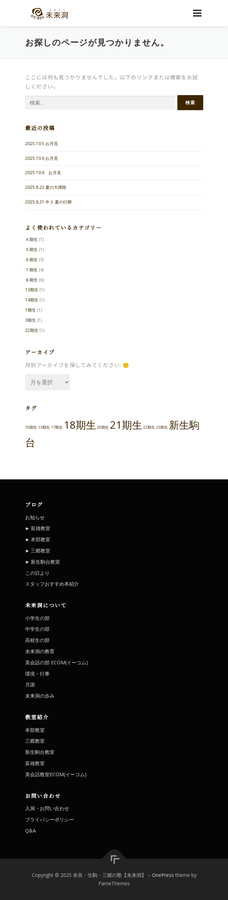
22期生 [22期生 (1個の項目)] (149, 427)
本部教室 (40, 539)
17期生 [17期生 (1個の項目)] (57, 427)
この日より (37, 573)
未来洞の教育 (39, 651)
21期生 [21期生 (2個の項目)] (126, 425)
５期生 (31, 249)
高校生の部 (37, 640)
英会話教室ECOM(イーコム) (56, 774)
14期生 (31, 300)
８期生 (31, 280)
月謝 (30, 684)
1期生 (30, 310)
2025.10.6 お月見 (41, 158)
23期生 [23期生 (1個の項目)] (162, 427)
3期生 (30, 320)
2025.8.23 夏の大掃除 (45, 187)
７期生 (31, 270)
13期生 (31, 290)
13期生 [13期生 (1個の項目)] (44, 427)
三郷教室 (40, 550)
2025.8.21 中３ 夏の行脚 (48, 202)
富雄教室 (40, 528)
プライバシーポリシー (49, 819)
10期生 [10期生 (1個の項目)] (31, 427)
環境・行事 (37, 673)
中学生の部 (37, 629)
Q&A (30, 830)
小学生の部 (37, 618)
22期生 (31, 330)
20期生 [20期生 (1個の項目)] (103, 427)
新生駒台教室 (45, 561)
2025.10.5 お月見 (41, 144)
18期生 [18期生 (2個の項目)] (80, 425)
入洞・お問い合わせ (47, 808)
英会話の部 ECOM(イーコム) (56, 662)
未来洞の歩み (39, 695)
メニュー (197, 13)
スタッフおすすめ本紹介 (52, 583)
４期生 (31, 239)
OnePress (163, 875)
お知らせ (35, 517)
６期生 (31, 260)
